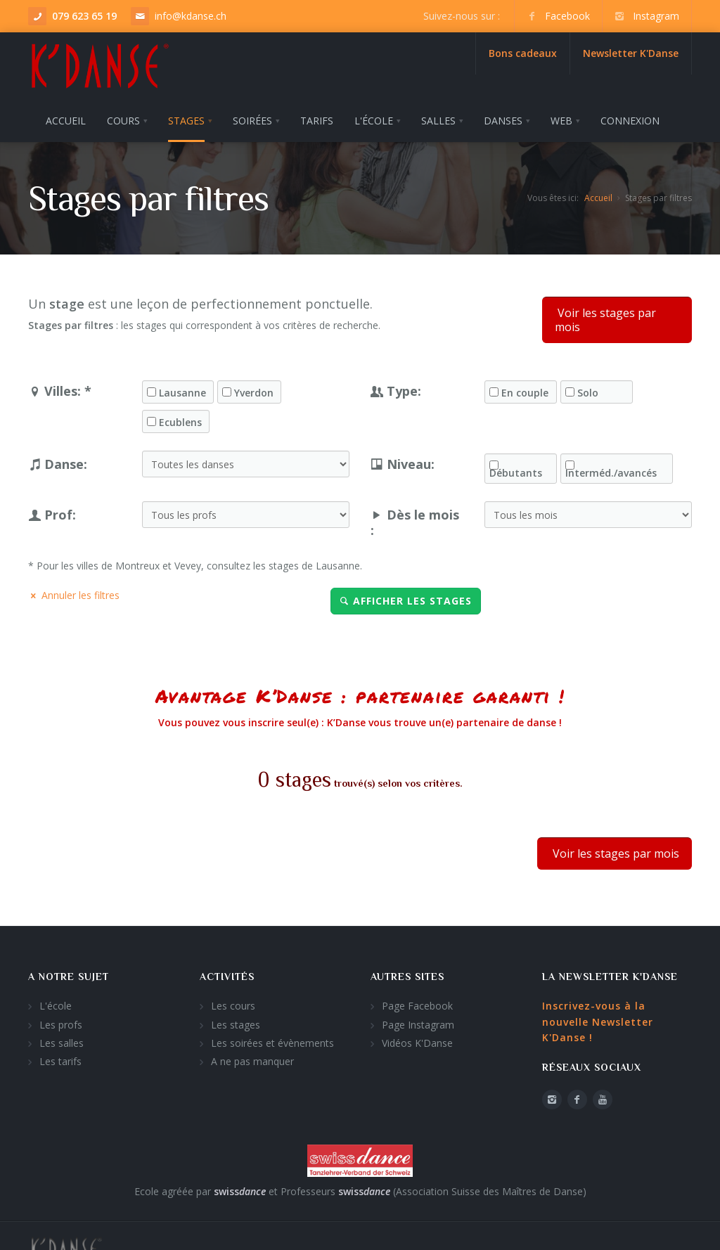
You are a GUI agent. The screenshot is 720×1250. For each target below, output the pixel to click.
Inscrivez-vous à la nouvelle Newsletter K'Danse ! (597, 1018)
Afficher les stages (406, 596)
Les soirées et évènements (272, 1038)
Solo (587, 388)
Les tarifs (60, 1057)
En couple (524, 388)
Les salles (61, 1038)
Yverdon (254, 388)
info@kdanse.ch (190, 15)
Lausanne (182, 388)
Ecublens (180, 418)
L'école (55, 1002)
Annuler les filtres (74, 591)
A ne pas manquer (252, 1057)
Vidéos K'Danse (417, 1038)
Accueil (598, 194)
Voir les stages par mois (605, 315)
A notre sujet (68, 972)
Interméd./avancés (611, 468)
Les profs (60, 1020)
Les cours (233, 1002)
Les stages (235, 1020)
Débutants (515, 468)
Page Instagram (418, 1020)
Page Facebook (417, 1002)
